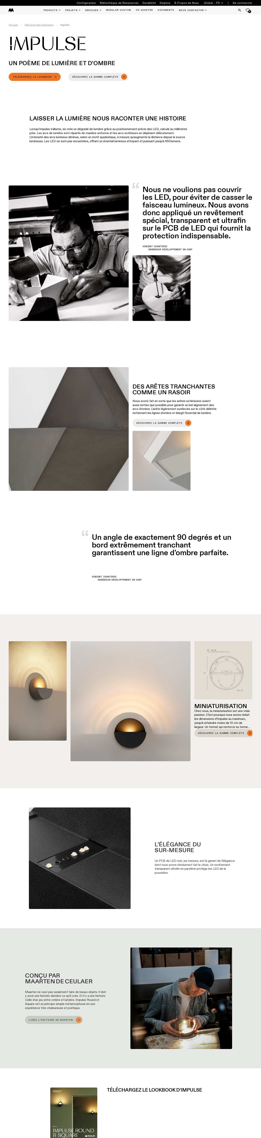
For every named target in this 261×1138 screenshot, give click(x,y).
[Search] (240, 10)
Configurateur (86, 3)
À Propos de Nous (186, 3)
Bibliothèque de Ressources (119, 3)
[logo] (11, 10)
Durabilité (149, 3)
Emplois (165, 3)
